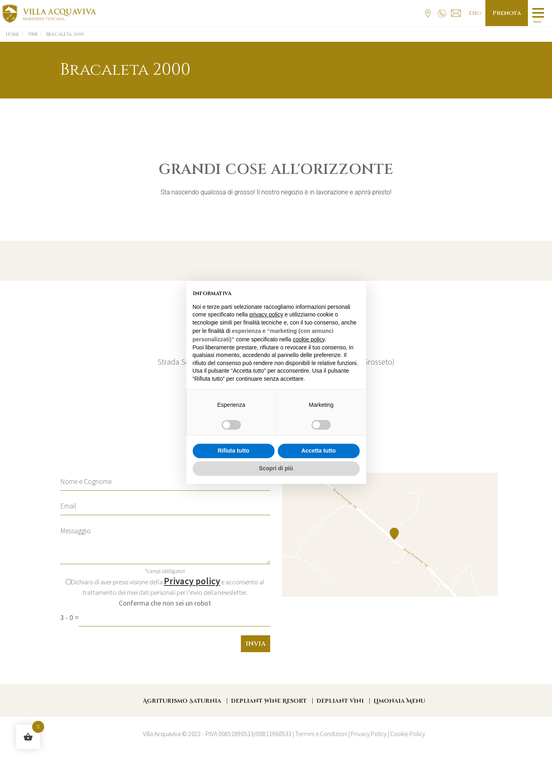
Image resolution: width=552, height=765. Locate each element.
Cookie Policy (407, 734)
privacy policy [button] (266, 314)
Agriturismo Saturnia (182, 701)
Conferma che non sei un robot (165, 603)
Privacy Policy (369, 734)
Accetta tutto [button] (318, 450)
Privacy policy (192, 581)
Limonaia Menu (399, 701)
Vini (32, 34)
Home (12, 34)
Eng (474, 13)
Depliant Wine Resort (269, 701)
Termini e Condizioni (321, 734)
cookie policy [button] (308, 339)
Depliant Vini (340, 701)
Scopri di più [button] (276, 468)
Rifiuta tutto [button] (233, 450)
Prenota (506, 13)
